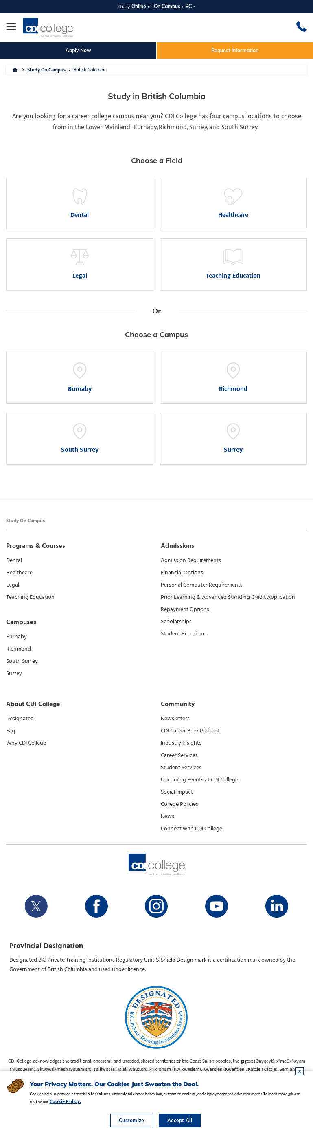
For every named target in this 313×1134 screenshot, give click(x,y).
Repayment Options (185, 609)
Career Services (179, 755)
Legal (12, 585)
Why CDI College (26, 743)
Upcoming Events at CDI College (199, 779)
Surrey (14, 673)
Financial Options (182, 572)
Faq (10, 731)
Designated (20, 718)
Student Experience (184, 634)
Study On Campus (46, 70)
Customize (131, 1120)
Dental (14, 560)
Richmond (18, 649)
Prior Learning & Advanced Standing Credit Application (228, 597)
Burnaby (16, 636)
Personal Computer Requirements (202, 585)
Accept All (179, 1120)
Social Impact (177, 792)
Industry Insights (181, 743)
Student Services (181, 767)
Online (138, 6)
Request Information (234, 50)
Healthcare (19, 572)
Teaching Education (30, 597)
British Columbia (90, 70)
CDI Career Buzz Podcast (190, 731)
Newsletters (175, 718)
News (167, 816)
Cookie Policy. (65, 1101)
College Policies (179, 804)
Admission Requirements (191, 560)
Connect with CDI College (191, 828)
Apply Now (78, 50)
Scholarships (176, 621)
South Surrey (22, 661)
